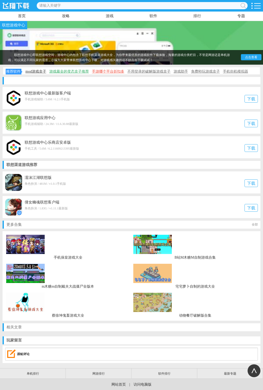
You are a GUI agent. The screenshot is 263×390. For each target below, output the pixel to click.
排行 (197, 16)
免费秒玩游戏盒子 (205, 71)
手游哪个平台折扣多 (108, 71)
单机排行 (33, 373)
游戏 (110, 16)
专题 (241, 16)
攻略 (66, 16)
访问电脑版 (143, 384)
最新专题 (230, 373)
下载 (251, 99)
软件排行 (164, 373)
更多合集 (132, 224)
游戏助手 (181, 71)
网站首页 (118, 384)
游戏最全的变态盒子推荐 (69, 71)
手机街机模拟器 (235, 71)
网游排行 (98, 373)
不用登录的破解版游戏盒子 (149, 71)
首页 (22, 16)
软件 (153, 16)
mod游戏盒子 (35, 71)
